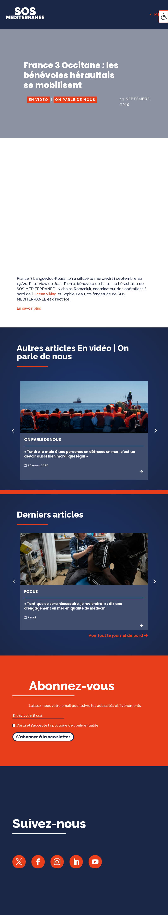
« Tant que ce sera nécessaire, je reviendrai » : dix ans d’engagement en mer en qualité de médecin (73, 606)
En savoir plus (29, 308)
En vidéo (38, 100)
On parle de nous (75, 100)
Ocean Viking (45, 294)
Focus (31, 591)
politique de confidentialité (75, 725)
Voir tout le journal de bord (116, 635)
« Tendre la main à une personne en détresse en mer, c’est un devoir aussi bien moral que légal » (79, 454)
